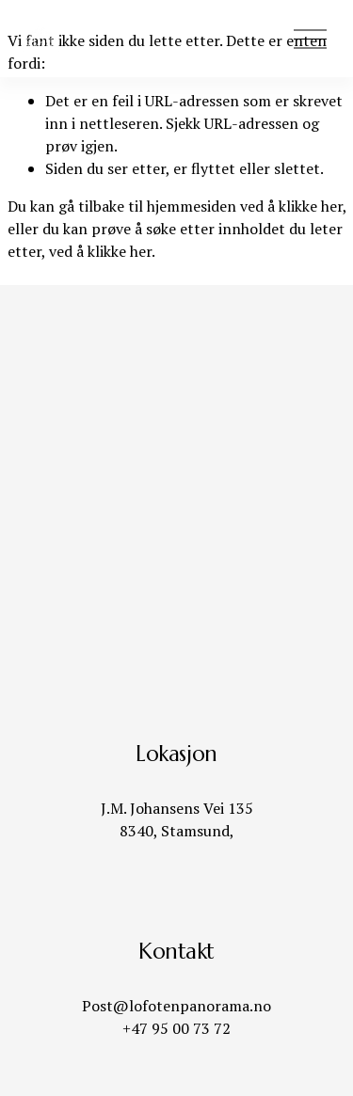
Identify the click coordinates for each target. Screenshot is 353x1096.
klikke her (311, 206)
